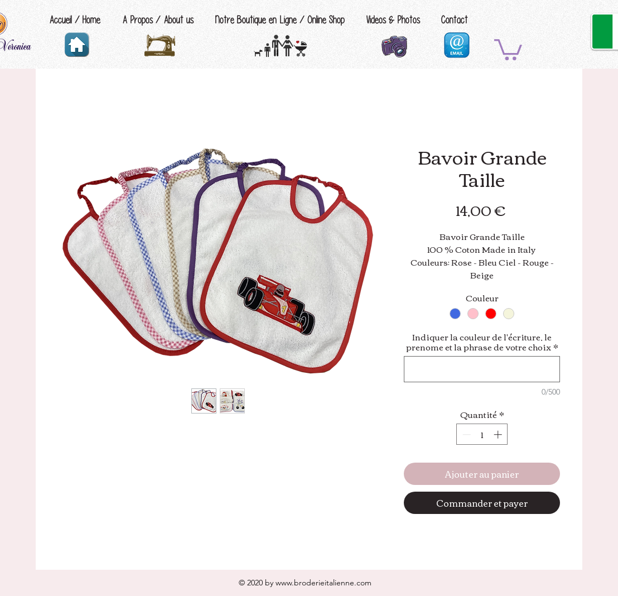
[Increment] (498, 434)
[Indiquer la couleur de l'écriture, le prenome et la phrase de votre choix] (481, 369)
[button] (508, 48)
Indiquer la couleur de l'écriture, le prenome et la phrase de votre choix (482, 341)
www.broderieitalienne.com (323, 583)
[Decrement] (465, 434)
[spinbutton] (482, 434)
